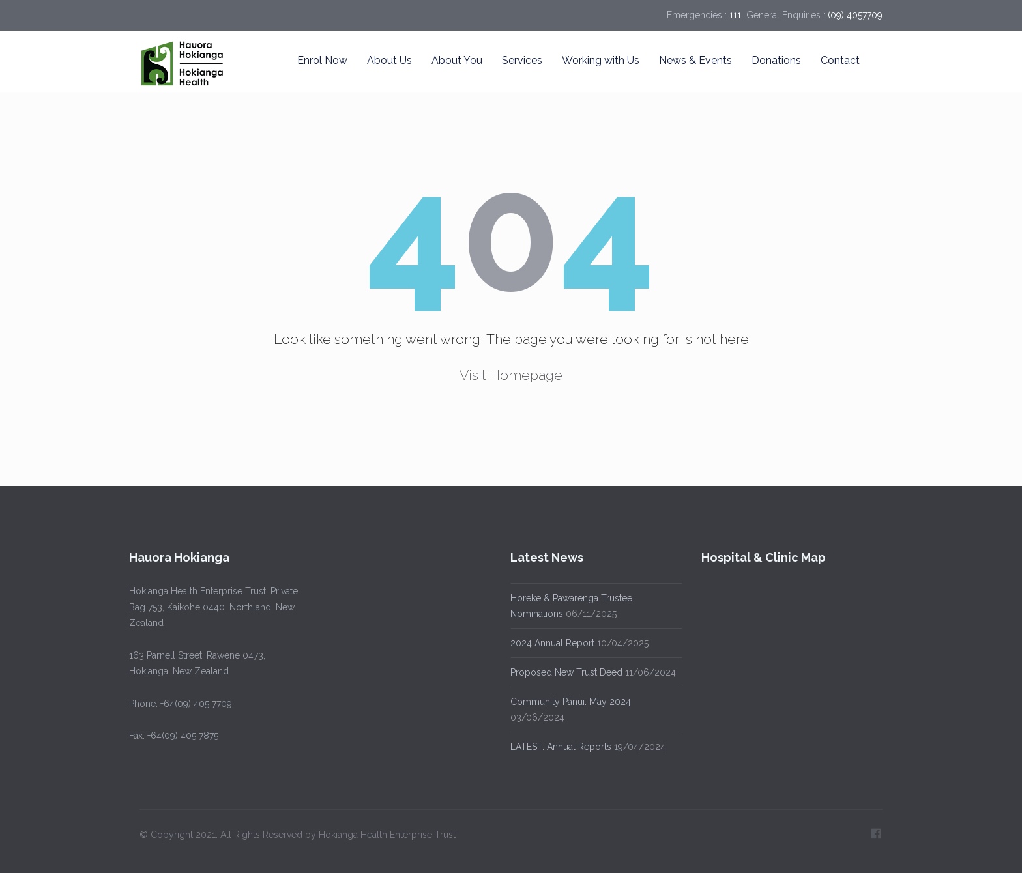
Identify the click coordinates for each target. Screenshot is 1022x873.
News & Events (695, 60)
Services (522, 60)
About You (456, 60)
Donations (776, 60)
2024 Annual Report (550, 643)
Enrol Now (322, 60)
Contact (840, 60)
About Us (389, 60)
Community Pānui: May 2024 (568, 701)
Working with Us (600, 60)
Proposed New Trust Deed (564, 672)
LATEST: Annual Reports (558, 746)
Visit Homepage (511, 375)
